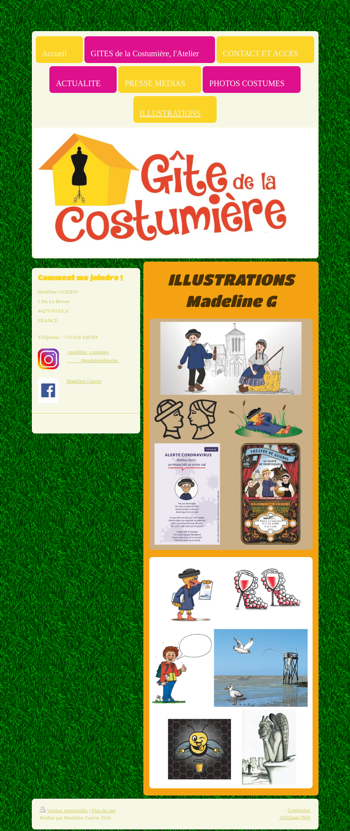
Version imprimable (64, 810)
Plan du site (104, 810)
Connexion (298, 810)
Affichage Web (294, 817)
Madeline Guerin (84, 381)
